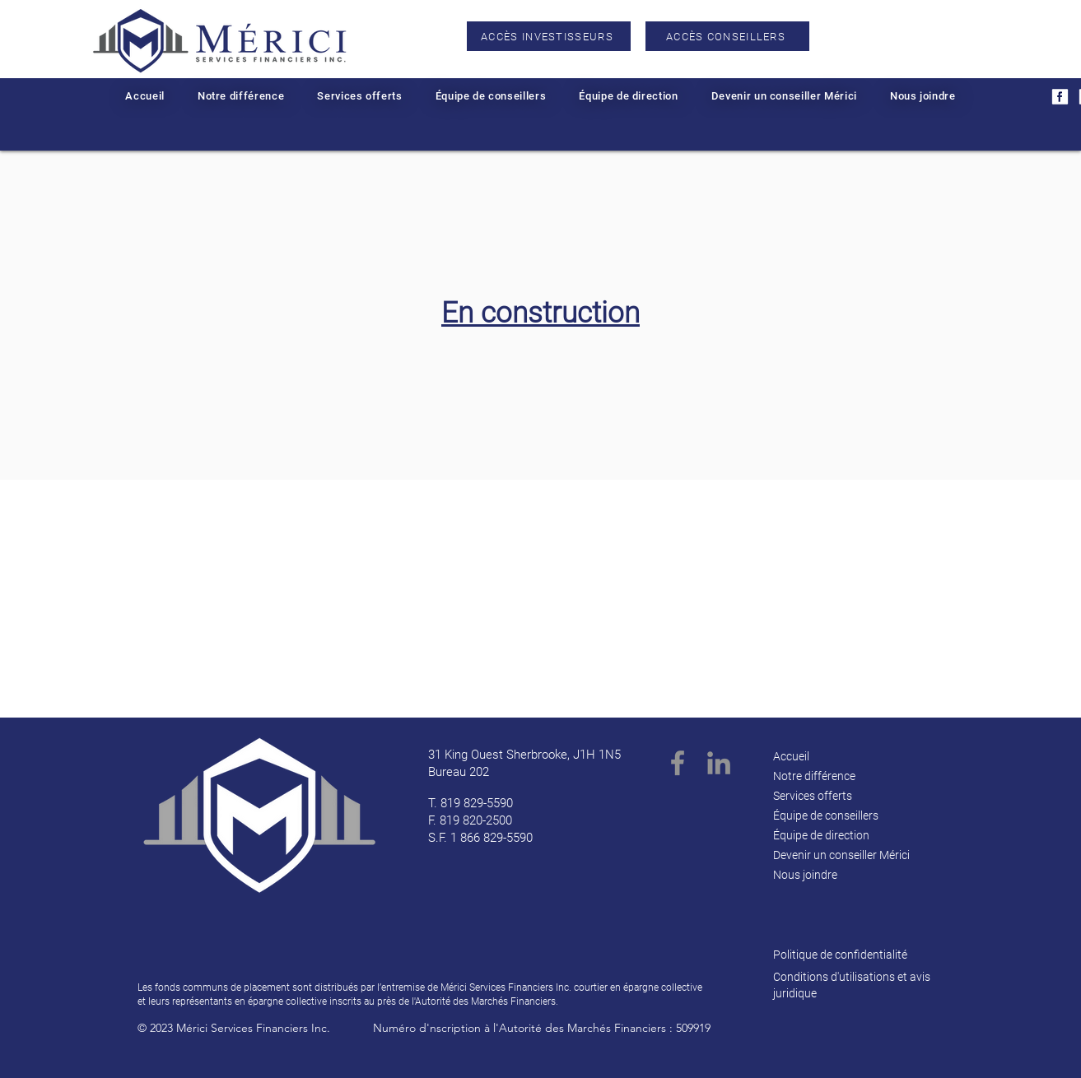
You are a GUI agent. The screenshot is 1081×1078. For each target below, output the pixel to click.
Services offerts (812, 795)
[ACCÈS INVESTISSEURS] (549, 36)
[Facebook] (677, 762)
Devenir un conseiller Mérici (841, 855)
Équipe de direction (821, 835)
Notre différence (814, 776)
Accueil (791, 756)
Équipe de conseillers (825, 815)
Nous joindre (805, 874)
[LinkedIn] (718, 762)
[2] (1060, 96)
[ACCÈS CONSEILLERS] (727, 36)
